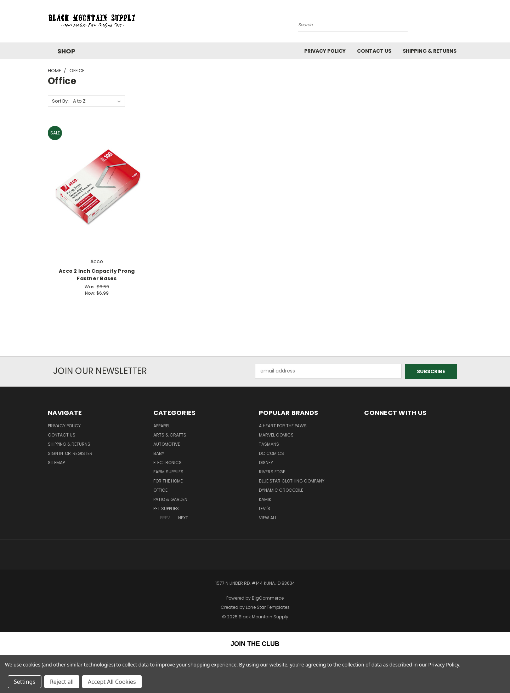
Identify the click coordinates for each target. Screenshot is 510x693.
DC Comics (271, 453)
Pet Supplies (166, 508)
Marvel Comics (276, 435)
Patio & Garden (170, 499)
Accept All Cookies (112, 682)
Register (82, 453)
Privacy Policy (325, 50)
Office (160, 490)
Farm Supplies (168, 471)
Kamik (265, 499)
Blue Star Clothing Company (291, 481)
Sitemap (56, 462)
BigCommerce (268, 598)
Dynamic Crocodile (281, 490)
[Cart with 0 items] (460, 23)
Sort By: (60, 101)
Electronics (167, 462)
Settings (24, 682)
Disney (266, 462)
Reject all (62, 682)
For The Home (168, 481)
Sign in (56, 453)
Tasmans (269, 444)
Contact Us (374, 50)
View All (268, 517)
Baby (158, 453)
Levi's (264, 508)
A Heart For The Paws (283, 425)
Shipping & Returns (430, 50)
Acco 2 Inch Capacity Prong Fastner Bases (97, 274)
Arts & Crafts (169, 435)
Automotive (166, 444)
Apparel (161, 425)
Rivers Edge (272, 471)
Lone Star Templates (268, 607)
